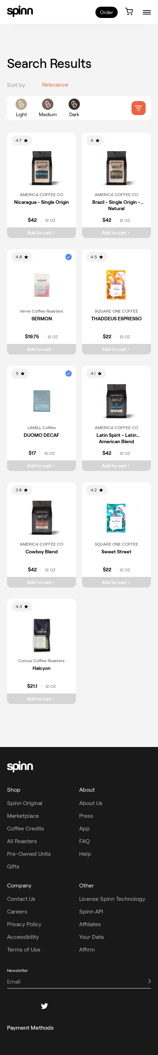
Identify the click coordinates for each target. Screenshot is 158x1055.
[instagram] (27, 1006)
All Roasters (22, 841)
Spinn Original (24, 803)
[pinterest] (61, 1006)
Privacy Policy (24, 924)
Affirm (87, 950)
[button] (68, 257)
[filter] (138, 108)
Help (85, 854)
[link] (20, 11)
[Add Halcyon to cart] (41, 698)
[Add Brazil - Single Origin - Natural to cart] (116, 232)
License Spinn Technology (112, 899)
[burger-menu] (147, 12)
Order (106, 12)
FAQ (84, 841)
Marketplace (23, 816)
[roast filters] (47, 108)
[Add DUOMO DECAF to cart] (41, 465)
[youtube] (78, 1006)
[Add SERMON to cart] (41, 349)
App (84, 828)
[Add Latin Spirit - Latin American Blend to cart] (116, 465)
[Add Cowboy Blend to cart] (41, 582)
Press (86, 816)
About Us (91, 803)
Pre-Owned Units (29, 854)
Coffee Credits (25, 828)
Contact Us (21, 899)
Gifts (13, 866)
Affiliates (90, 924)
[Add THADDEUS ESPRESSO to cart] (116, 349)
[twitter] (44, 1006)
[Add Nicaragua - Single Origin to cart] (41, 232)
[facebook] (10, 1006)
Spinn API (91, 912)
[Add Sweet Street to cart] (116, 582)
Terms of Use (23, 950)
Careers (17, 912)
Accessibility (23, 937)
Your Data (91, 937)
